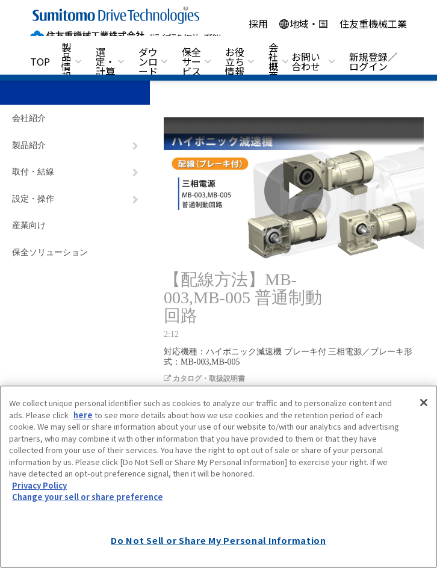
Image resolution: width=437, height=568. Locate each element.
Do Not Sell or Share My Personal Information (218, 540)
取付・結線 (33, 171)
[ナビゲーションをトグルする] (135, 146)
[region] (218, 476)
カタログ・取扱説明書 (204, 378)
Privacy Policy (39, 485)
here (83, 415)
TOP (40, 61)
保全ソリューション (50, 252)
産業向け (29, 225)
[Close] (424, 402)
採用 (258, 23)
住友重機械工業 (373, 23)
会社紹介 (29, 118)
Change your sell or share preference (87, 496)
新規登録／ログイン (373, 61)
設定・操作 (33, 198)
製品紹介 (29, 145)
